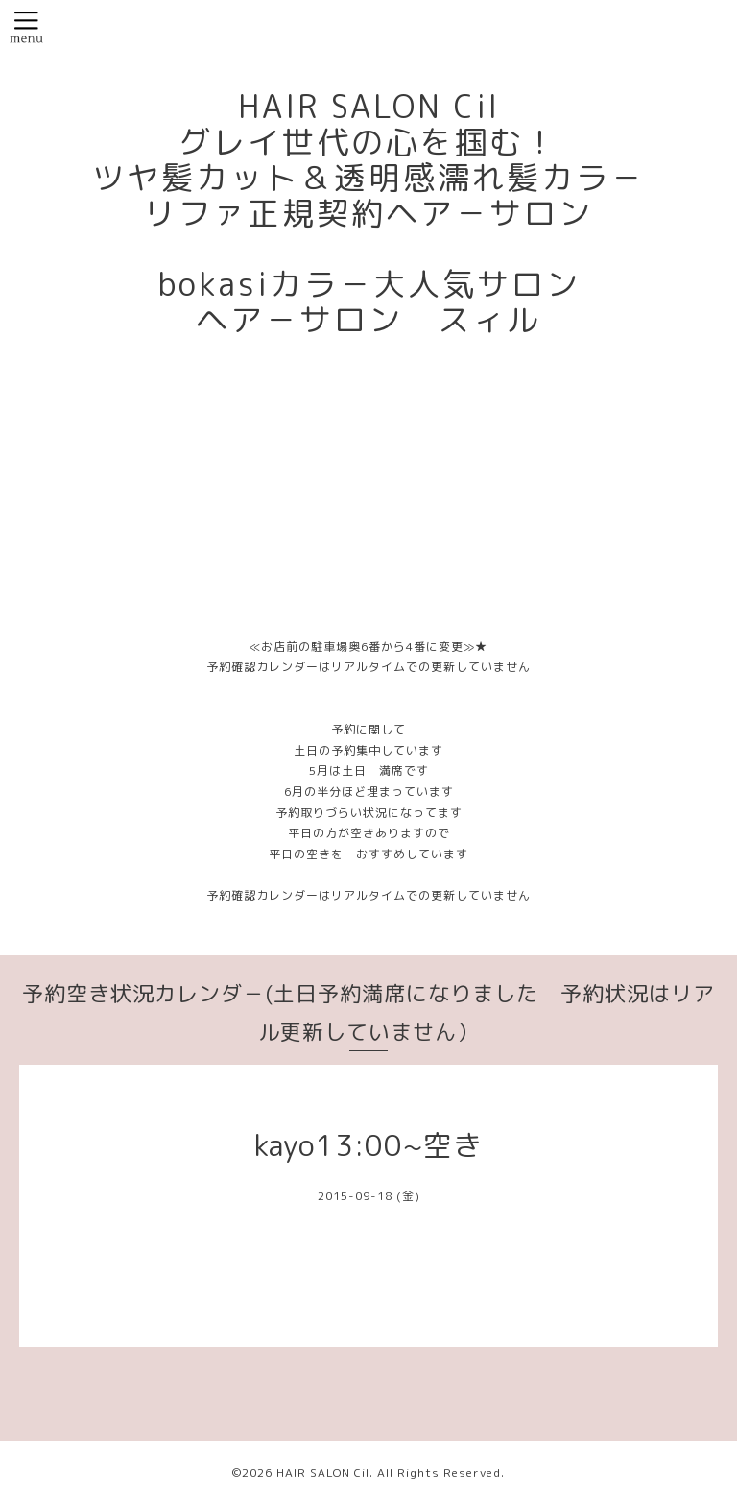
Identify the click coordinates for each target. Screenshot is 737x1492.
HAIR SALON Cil (322, 1472)
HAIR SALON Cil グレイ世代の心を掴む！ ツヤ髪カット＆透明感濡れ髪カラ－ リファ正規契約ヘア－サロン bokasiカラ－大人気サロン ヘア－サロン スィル (368, 213)
